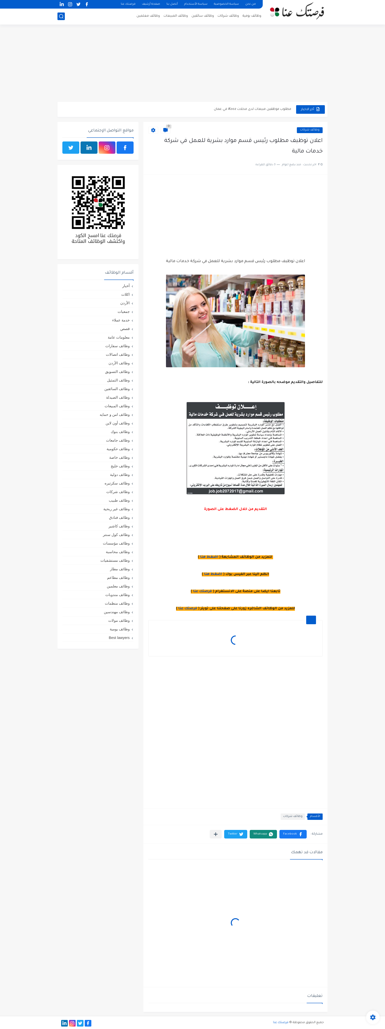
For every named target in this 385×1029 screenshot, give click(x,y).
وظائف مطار (120, 569)
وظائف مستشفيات (115, 560)
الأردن (125, 303)
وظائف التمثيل (118, 380)
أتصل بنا (172, 4)
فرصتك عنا (128, 4)
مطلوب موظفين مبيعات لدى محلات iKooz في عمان (252, 109)
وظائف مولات (119, 620)
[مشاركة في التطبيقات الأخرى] (216, 834)
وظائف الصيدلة (118, 397)
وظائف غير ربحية (116, 509)
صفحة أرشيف (151, 4)
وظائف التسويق (117, 371)
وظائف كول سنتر (116, 535)
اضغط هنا (209, 557)
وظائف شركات (228, 16)
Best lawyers (119, 637)
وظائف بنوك (120, 432)
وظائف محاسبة (118, 552)
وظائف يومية (252, 16)
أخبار (126, 286)
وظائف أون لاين (118, 423)
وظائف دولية (120, 474)
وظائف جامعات (118, 440)
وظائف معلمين (148, 16)
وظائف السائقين (117, 389)
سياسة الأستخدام (195, 4)
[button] (293, 834)
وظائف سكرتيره (117, 483)
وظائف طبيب (119, 500)
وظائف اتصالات (118, 354)
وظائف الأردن (119, 363)
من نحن (250, 4)
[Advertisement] (192, 63)
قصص (125, 329)
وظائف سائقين (203, 16)
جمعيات (124, 311)
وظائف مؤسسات (116, 543)
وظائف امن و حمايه (115, 414)
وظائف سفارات (117, 346)
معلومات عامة (119, 337)
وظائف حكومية (118, 449)
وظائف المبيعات (176, 16)
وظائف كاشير (119, 526)
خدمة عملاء (121, 320)
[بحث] (61, 16)
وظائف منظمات (117, 603)
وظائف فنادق (119, 517)
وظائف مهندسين (117, 612)
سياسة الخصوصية (226, 4)
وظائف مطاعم (118, 577)
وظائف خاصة (119, 457)
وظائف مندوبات (117, 595)
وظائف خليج (120, 466)
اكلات (125, 294)
